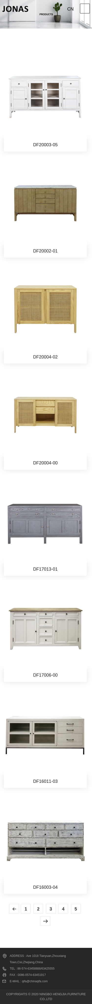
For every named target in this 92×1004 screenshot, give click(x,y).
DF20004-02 (45, 357)
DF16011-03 (45, 781)
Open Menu (85, 8)
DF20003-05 (45, 144)
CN (70, 9)
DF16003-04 (45, 887)
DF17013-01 (45, 569)
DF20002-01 (45, 251)
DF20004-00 (45, 462)
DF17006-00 (45, 675)
